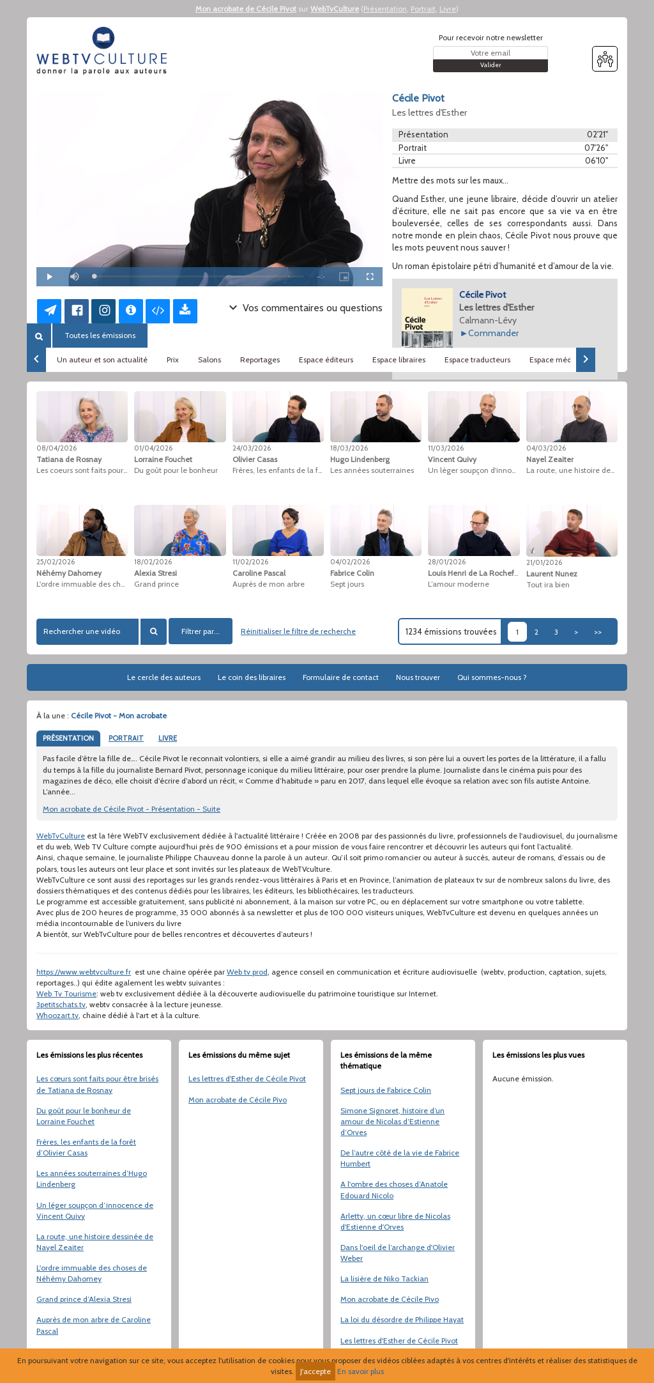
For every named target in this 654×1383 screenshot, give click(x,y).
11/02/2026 (250, 561)
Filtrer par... (200, 631)
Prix (173, 359)
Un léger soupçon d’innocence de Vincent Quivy (94, 1210)
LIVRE (167, 738)
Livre (447, 8)
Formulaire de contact (341, 677)
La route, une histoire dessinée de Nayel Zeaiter (94, 1242)
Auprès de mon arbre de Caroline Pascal (93, 1325)
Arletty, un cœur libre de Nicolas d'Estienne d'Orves (395, 1221)
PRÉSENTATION (68, 738)
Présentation (385, 8)
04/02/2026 (350, 561)
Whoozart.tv (57, 1015)
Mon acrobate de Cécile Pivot (245, 8)
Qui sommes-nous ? (492, 677)
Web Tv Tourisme (66, 993)
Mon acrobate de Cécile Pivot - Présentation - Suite (131, 809)
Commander (493, 333)
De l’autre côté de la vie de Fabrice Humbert (399, 1158)
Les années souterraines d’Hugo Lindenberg (91, 1178)
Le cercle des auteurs (164, 677)
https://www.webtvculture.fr (83, 972)
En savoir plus (360, 1371)
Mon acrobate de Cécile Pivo (237, 1099)
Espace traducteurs (477, 359)
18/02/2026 (153, 561)
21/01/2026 (544, 562)
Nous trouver (418, 677)
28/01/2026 (447, 561)
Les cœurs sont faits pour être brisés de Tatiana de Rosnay (97, 1084)
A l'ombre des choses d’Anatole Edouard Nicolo (394, 1189)
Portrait (423, 8)
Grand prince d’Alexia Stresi (84, 1299)
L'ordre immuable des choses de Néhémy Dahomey (91, 1273)
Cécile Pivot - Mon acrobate (119, 715)
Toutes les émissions (100, 335)
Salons (209, 359)
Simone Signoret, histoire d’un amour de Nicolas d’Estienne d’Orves (392, 1121)
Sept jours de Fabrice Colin (385, 1090)
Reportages (260, 359)
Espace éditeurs (326, 359)
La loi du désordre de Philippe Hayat (402, 1319)
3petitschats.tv (61, 1004)
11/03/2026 (446, 448)
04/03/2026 (546, 448)
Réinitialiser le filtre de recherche (298, 631)
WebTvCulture (334, 8)
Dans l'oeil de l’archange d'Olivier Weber (397, 1252)
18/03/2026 (349, 448)
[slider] (199, 276)
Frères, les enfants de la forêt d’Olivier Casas (86, 1147)
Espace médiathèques (567, 359)
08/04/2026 (56, 448)
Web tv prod (247, 972)
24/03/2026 (251, 448)
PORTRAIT (126, 738)
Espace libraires (398, 359)
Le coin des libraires (251, 677)
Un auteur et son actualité (102, 359)
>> (598, 632)
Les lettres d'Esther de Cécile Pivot (247, 1078)
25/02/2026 (55, 561)
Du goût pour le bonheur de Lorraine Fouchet (83, 1116)
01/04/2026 (153, 448)
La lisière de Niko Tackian (384, 1278)
